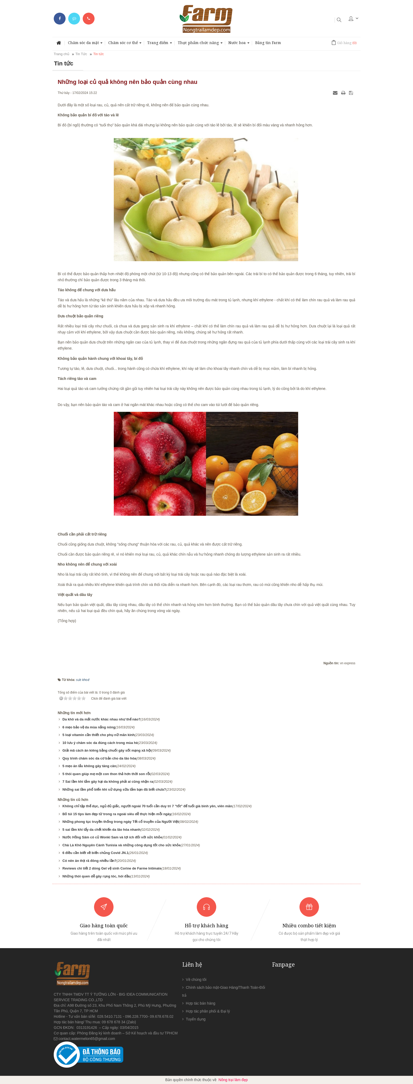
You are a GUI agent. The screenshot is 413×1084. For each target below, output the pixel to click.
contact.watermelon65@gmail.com (86, 1039)
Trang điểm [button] (159, 44)
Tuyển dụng (196, 1019)
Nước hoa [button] (238, 44)
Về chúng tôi (196, 979)
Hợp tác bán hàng (200, 1003)
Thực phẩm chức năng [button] (200, 44)
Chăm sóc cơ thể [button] (124, 44)
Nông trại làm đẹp (233, 1080)
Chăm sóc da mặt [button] (85, 44)
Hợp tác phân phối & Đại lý (208, 1011)
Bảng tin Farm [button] (268, 42)
